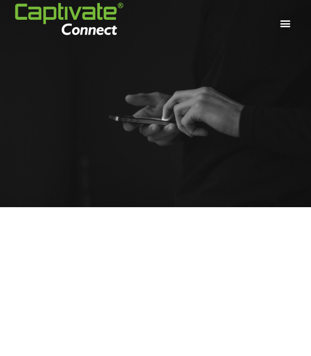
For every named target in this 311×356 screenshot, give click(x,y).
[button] (285, 23)
